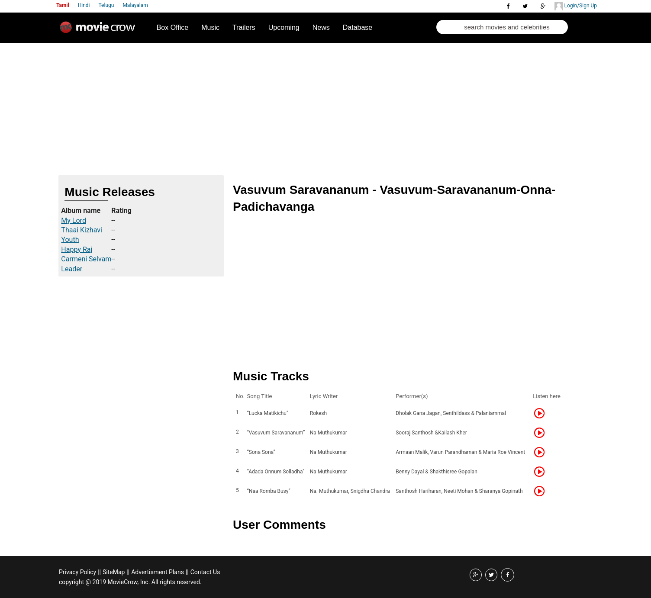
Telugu (106, 5)
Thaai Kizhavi (81, 230)
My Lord (73, 220)
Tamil (62, 5)
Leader (71, 269)
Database (358, 27)
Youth (70, 239)
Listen (542, 413)
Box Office (173, 27)
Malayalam (135, 5)
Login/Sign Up (575, 6)
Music (210, 27)
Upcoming (284, 27)
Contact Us (205, 572)
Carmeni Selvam (86, 259)
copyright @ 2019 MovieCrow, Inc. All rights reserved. (130, 582)
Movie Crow (99, 30)
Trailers (243, 27)
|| (99, 572)
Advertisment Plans (157, 572)
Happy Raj (76, 249)
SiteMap (114, 572)
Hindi (84, 5)
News (321, 27)
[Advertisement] (325, 107)
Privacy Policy (77, 572)
